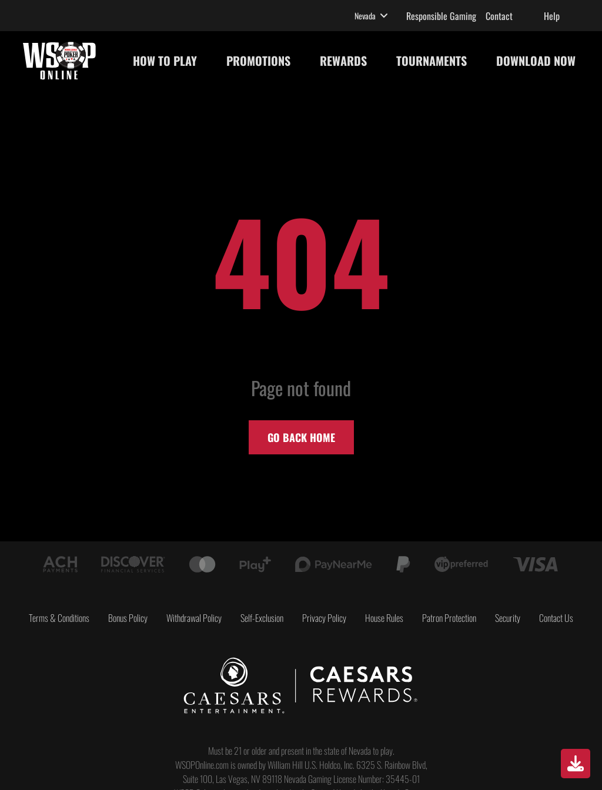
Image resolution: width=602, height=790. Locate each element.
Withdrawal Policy (194, 618)
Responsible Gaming (441, 16)
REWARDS (343, 60)
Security (507, 618)
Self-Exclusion (261, 618)
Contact (499, 16)
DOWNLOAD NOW (536, 60)
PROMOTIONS (258, 60)
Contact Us (556, 618)
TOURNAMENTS (431, 60)
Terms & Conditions (59, 618)
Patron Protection (449, 618)
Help (552, 16)
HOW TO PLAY (165, 60)
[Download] (575, 763)
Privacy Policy (324, 618)
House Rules (384, 618)
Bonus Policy (128, 618)
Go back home (301, 437)
